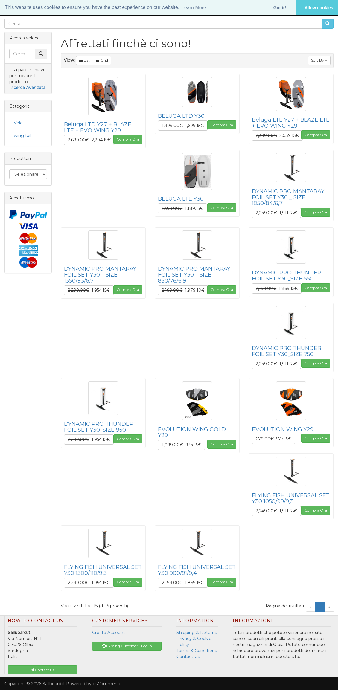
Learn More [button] (194, 7)
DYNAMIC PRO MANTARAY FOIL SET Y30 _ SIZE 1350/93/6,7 (100, 274)
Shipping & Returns (196, 632)
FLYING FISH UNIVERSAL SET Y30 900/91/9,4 (197, 570)
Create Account (108, 632)
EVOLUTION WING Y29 (282, 429)
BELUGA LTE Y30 (181, 198)
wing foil (22, 135)
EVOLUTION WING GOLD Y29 (192, 432)
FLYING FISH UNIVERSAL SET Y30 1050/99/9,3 (291, 498)
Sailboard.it (53, 683)
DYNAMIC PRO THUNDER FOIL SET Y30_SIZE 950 (98, 426)
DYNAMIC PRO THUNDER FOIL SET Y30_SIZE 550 (286, 275)
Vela (18, 123)
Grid (102, 60)
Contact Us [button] (42, 670)
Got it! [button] (279, 7)
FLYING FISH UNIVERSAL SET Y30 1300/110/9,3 (103, 570)
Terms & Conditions (196, 650)
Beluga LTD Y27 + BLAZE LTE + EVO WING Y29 (97, 127)
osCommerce (107, 683)
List (84, 60)
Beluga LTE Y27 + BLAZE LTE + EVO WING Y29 (291, 122)
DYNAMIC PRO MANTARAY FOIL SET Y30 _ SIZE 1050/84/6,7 (288, 197)
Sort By (319, 60)
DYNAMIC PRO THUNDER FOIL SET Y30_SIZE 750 (286, 351)
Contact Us (188, 656)
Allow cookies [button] (318, 7)
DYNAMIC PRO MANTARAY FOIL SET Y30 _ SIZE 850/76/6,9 (194, 274)
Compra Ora (128, 139)
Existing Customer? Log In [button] (127, 646)
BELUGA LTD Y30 (181, 115)
